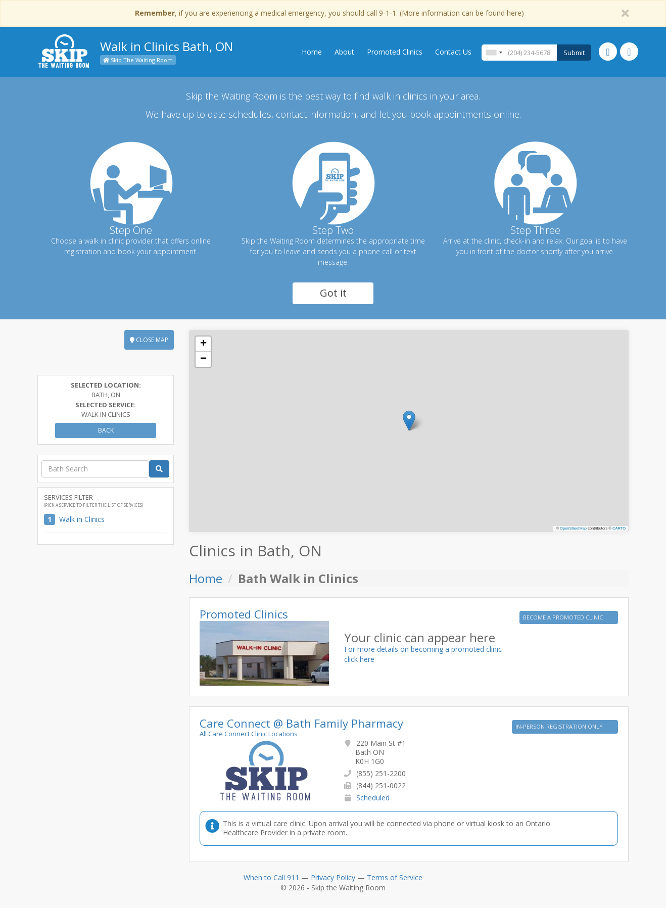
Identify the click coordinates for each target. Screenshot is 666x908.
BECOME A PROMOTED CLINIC (563, 617)
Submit (574, 52)
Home (312, 52)
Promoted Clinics (394, 52)
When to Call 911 (271, 877)
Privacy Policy (333, 877)
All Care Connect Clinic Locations (249, 733)
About (344, 52)
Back (106, 430)
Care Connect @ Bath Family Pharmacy (301, 723)
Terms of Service (394, 877)
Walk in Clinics (82, 519)
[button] (409, 420)
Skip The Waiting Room (138, 60)
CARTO (619, 528)
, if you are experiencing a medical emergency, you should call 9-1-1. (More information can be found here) (329, 13)
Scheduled (373, 797)
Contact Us (453, 52)
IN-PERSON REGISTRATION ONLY (559, 726)
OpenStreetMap (573, 528)
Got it (333, 293)
